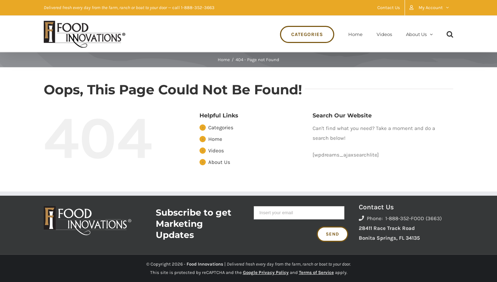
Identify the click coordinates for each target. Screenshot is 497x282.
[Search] (450, 34)
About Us (219, 162)
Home (215, 139)
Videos (216, 150)
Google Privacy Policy (266, 272)
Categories (220, 127)
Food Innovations (205, 264)
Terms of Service (316, 272)
